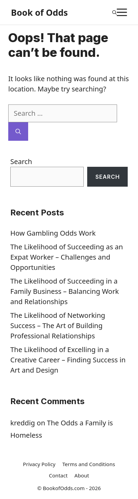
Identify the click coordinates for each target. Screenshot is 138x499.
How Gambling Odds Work (53, 233)
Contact (58, 475)
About (81, 475)
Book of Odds (39, 12)
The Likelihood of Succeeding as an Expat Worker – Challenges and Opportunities (66, 257)
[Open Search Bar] (114, 12)
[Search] (18, 131)
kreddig (22, 422)
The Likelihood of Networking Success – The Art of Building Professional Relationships (57, 325)
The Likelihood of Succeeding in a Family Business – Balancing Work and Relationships (64, 291)
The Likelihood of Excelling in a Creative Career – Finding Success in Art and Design (68, 360)
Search (21, 161)
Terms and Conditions (88, 464)
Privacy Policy (39, 464)
